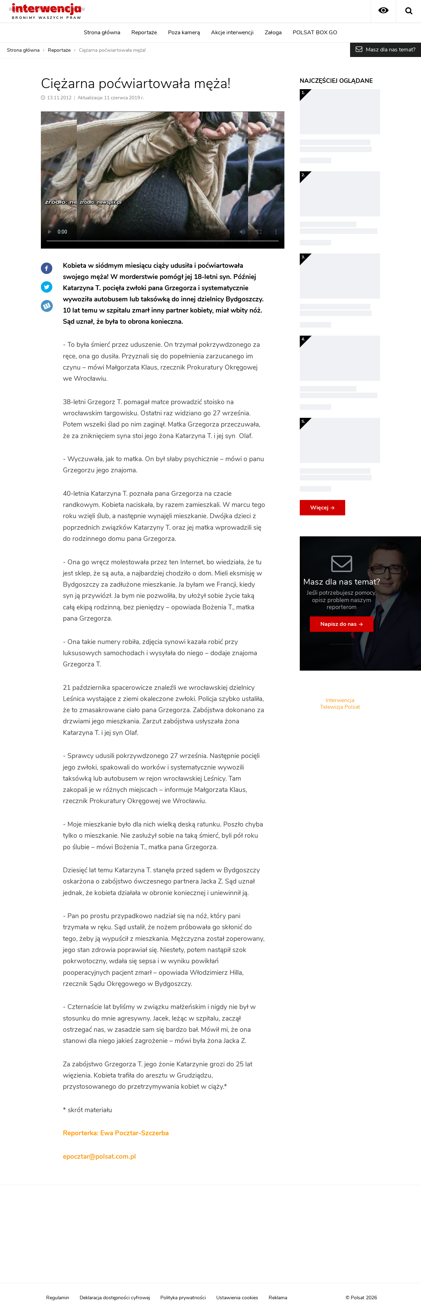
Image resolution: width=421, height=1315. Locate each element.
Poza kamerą (184, 32)
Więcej (319, 507)
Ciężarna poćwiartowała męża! (112, 50)
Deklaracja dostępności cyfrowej (115, 1297)
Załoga (273, 32)
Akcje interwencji (232, 32)
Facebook (47, 268)
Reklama (278, 1297)
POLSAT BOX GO (315, 32)
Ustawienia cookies (237, 1297)
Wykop (47, 306)
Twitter (47, 287)
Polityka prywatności (183, 1297)
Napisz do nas (338, 624)
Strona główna (102, 32)
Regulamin (57, 1297)
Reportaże (144, 32)
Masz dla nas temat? (390, 49)
